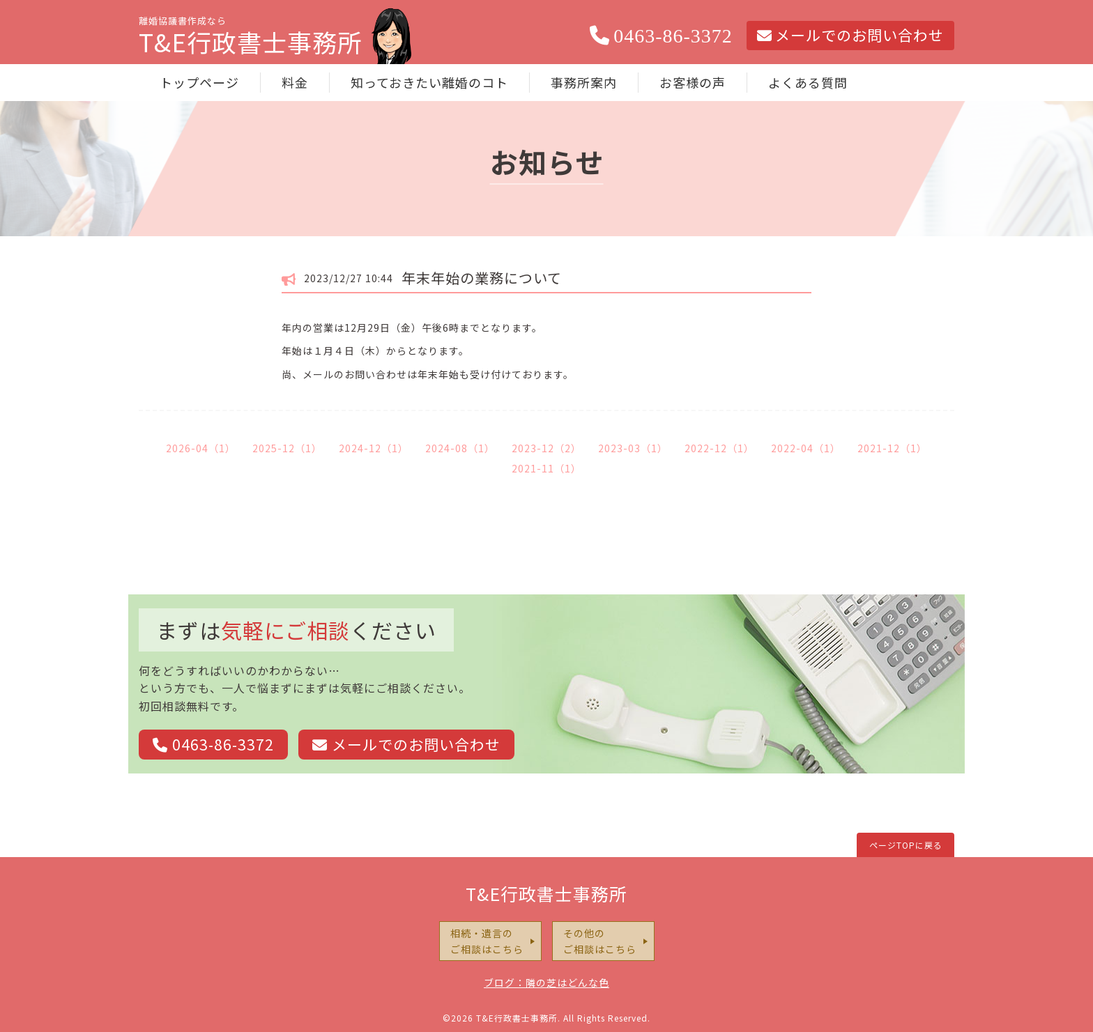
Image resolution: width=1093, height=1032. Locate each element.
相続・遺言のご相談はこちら (486, 940)
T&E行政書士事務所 (546, 893)
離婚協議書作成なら (250, 39)
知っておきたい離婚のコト (429, 82)
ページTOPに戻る (905, 845)
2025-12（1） (287, 448)
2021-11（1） (546, 468)
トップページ (199, 82)
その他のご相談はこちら (599, 940)
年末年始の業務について (482, 278)
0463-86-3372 (661, 36)
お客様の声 (692, 82)
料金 (295, 82)
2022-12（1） (719, 448)
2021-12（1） (892, 448)
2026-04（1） (201, 448)
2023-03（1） (633, 448)
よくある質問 (808, 82)
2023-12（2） (546, 448)
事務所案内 (584, 82)
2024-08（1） (460, 448)
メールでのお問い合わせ (850, 34)
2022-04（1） (806, 448)
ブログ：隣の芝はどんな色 (546, 982)
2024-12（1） (373, 448)
